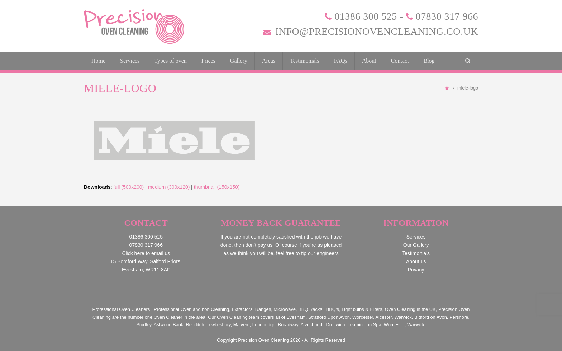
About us (416, 261)
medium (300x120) (169, 187)
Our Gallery (416, 245)
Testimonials (416, 253)
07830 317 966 (447, 16)
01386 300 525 (365, 16)
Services (416, 237)
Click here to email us (146, 253)
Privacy (416, 270)
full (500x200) (128, 187)
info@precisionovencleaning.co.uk (376, 31)
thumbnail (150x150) (217, 187)
